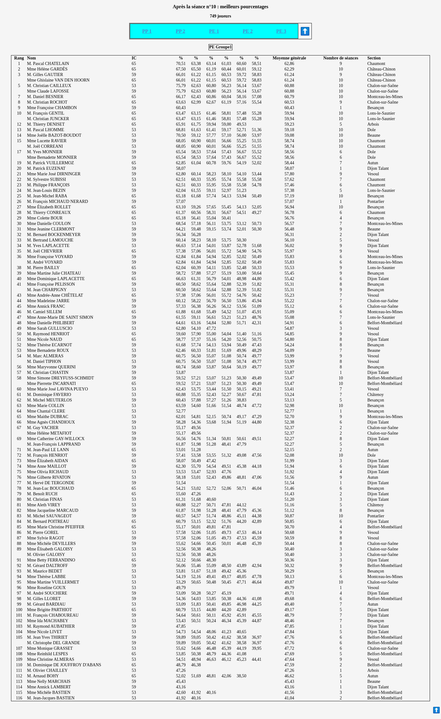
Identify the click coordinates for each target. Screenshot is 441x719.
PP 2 (180, 31)
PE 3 (281, 31)
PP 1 (147, 31)
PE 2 (248, 31)
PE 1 (214, 31)
